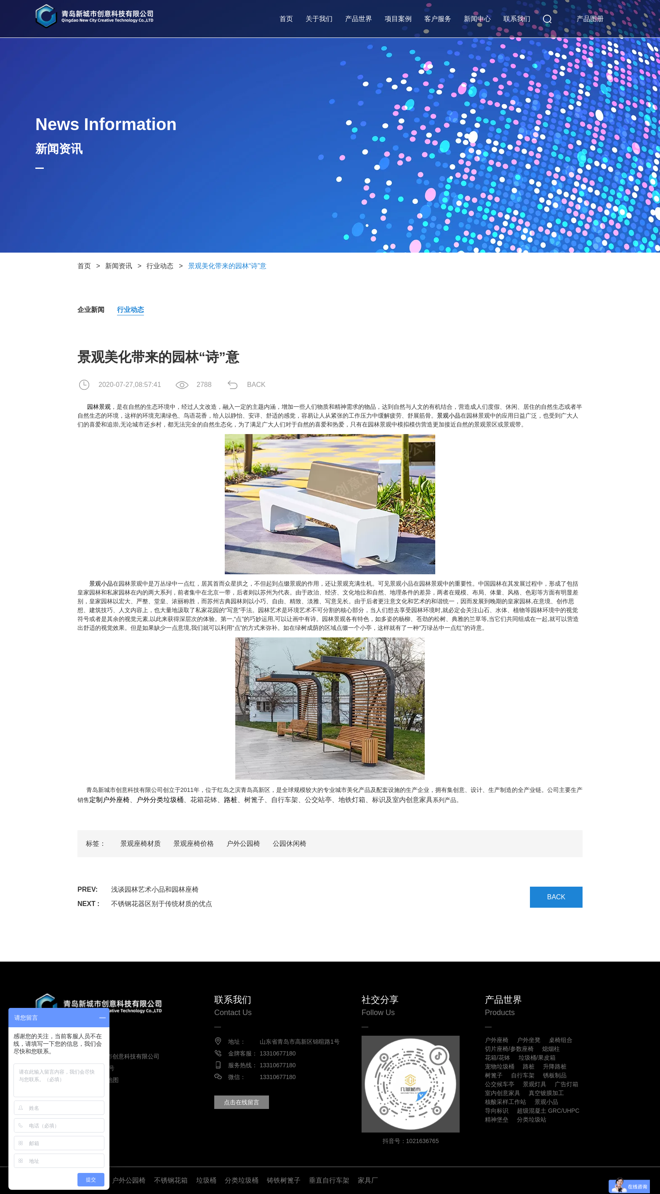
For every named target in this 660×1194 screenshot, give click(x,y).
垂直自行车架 (329, 1180)
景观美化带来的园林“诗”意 (227, 265)
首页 (286, 18)
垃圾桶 (206, 1180)
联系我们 (516, 18)
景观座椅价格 (193, 843)
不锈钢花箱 (171, 1180)
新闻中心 (477, 18)
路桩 (230, 799)
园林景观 (99, 406)
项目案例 (398, 18)
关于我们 (319, 18)
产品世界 (358, 18)
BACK (256, 384)
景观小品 (448, 415)
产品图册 (590, 18)
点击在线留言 (241, 1102)
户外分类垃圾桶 (160, 799)
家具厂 (368, 1180)
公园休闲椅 (289, 843)
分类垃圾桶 (241, 1180)
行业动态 (159, 265)
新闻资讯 (118, 265)
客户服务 (437, 18)
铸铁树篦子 (284, 1180)
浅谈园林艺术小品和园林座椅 (155, 889)
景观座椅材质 (140, 843)
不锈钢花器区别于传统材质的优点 (161, 903)
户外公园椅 (243, 843)
